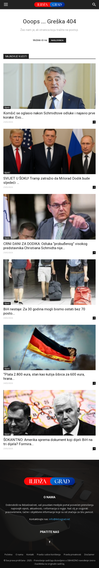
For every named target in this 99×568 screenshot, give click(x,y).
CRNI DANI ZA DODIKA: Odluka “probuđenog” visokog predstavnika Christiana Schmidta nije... (45, 246)
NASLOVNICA (57, 40)
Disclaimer (89, 554)
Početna (8, 554)
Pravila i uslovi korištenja (49, 554)
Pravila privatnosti (72, 554)
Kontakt (30, 554)
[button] (94, 4)
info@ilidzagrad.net (59, 519)
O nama (19, 554)
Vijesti (7, 107)
